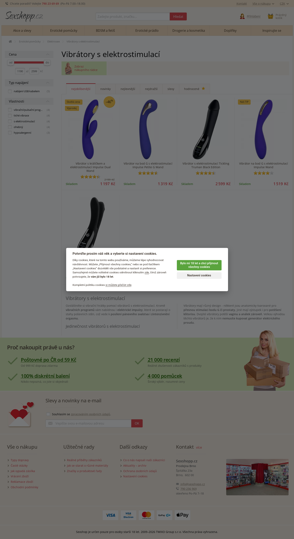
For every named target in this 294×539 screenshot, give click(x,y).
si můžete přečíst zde (118, 284)
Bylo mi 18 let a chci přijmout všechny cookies (199, 265)
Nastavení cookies (199, 275)
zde (147, 272)
